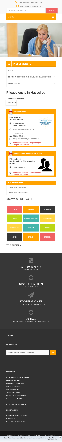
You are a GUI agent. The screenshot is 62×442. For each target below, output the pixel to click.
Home (10, 70)
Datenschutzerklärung (16, 416)
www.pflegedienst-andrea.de (23, 129)
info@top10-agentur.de (16, 395)
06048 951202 (18, 133)
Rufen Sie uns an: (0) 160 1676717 (28, 2)
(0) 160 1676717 (31, 267)
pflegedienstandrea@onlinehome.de (26, 139)
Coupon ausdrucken (21, 145)
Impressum (10, 419)
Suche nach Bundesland (17, 188)
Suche (51, 10)
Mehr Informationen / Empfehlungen (27, 143)
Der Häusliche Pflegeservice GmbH (28, 153)
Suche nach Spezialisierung (18, 192)
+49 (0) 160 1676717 (13, 392)
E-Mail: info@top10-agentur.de (28, 6)
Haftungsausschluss (15, 422)
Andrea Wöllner (20, 112)
